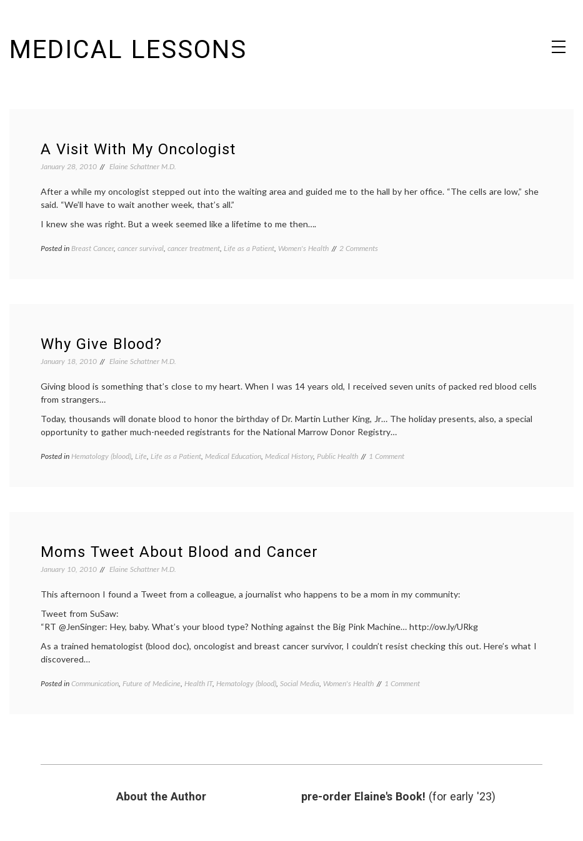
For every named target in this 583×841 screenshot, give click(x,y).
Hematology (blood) (101, 456)
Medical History (289, 456)
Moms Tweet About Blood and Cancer (179, 552)
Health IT (198, 683)
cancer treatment (193, 248)
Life (141, 456)
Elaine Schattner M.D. (142, 166)
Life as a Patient (249, 248)
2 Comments (358, 248)
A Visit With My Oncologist (138, 149)
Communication (95, 683)
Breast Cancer (92, 248)
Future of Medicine (151, 683)
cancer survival (140, 248)
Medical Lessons (128, 49)
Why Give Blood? (101, 344)
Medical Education (233, 456)
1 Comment (386, 456)
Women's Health (303, 248)
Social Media (299, 683)
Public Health (337, 456)
